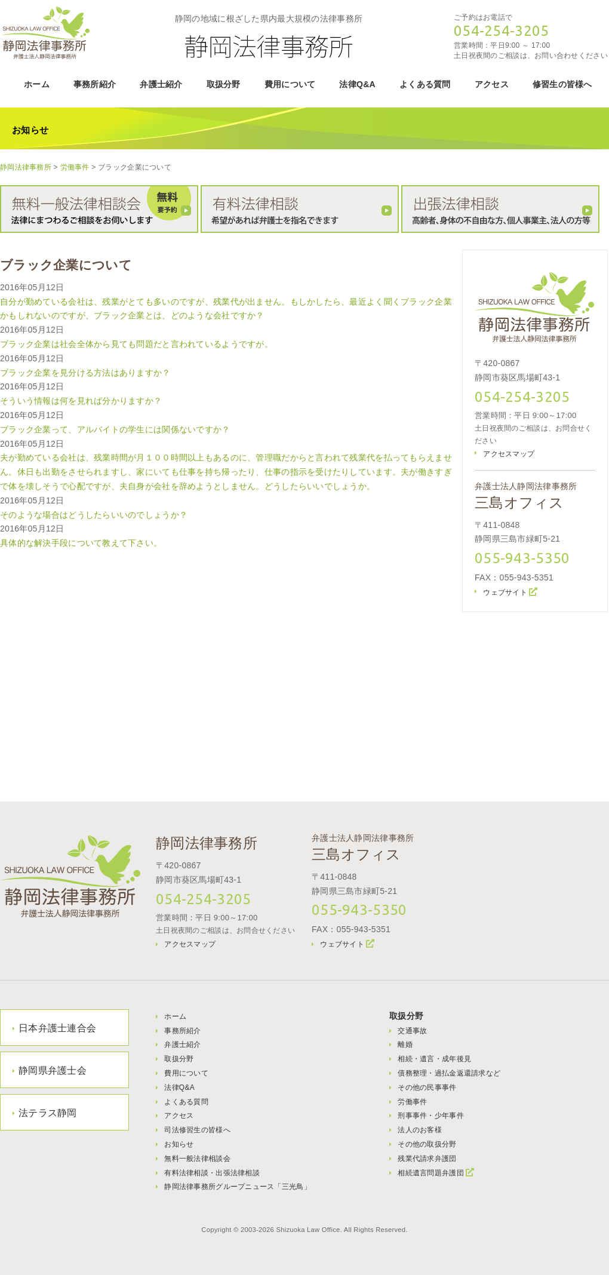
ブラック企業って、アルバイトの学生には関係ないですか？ (115, 429)
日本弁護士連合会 (57, 1028)
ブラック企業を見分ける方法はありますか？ (85, 372)
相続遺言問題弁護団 (431, 1173)
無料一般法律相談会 (197, 1158)
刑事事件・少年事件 (431, 1115)
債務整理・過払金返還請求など (449, 1073)
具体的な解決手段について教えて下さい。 (81, 543)
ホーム (37, 84)
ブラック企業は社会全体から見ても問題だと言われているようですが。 (136, 344)
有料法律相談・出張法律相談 (212, 1173)
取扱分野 (224, 84)
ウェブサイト (505, 592)
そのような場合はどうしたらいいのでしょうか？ (93, 515)
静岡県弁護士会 (53, 1070)
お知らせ (178, 1144)
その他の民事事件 (427, 1087)
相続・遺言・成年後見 (434, 1059)
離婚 (405, 1044)
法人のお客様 (420, 1130)
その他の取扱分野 (427, 1144)
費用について (290, 84)
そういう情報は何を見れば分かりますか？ (81, 400)
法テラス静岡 (48, 1113)
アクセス (492, 84)
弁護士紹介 (161, 84)
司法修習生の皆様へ (197, 1130)
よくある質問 (425, 84)
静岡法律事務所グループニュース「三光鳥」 (237, 1186)
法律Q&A (357, 84)
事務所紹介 (94, 84)
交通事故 (412, 1031)
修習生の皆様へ (562, 84)
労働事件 (412, 1102)
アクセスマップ (508, 454)
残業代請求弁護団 (427, 1158)
